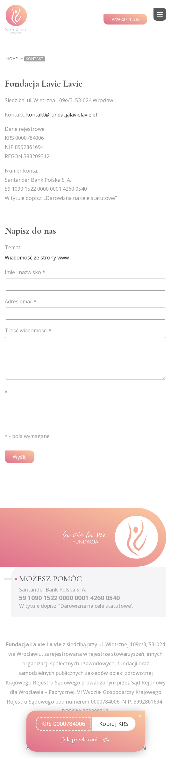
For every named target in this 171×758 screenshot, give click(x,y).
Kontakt (34, 58)
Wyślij (19, 456)
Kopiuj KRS (113, 723)
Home (12, 58)
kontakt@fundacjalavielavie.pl (61, 114)
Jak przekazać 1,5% (85, 739)
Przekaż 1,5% (125, 19)
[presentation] (53, 411)
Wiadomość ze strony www (85, 252)
